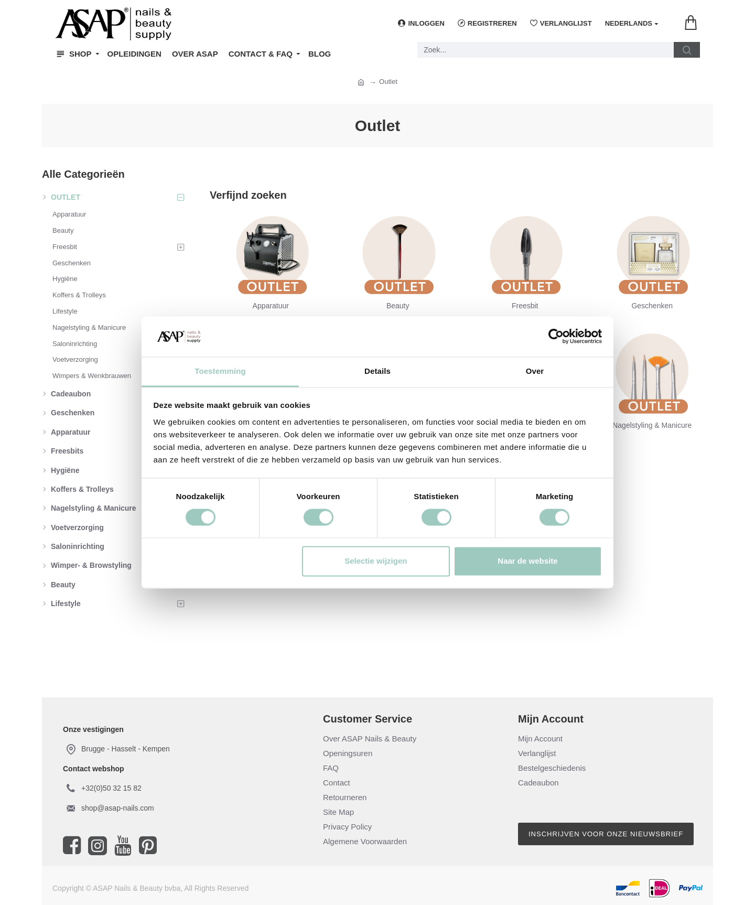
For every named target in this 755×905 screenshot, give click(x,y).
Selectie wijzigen (375, 560)
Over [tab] (535, 371)
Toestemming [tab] (220, 371)
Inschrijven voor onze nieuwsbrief (605, 834)
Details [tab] (377, 371)
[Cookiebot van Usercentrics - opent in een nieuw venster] (556, 336)
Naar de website (527, 560)
